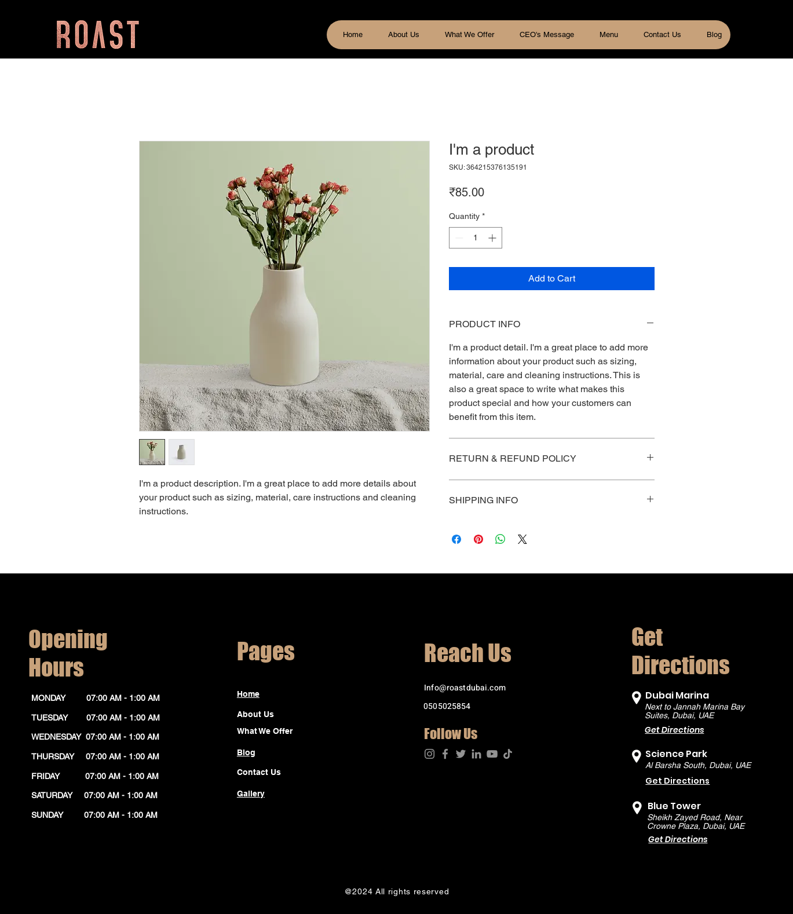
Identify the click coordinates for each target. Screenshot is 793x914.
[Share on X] (522, 539)
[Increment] (493, 238)
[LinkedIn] (476, 754)
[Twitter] (460, 754)
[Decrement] (458, 238)
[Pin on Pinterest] (478, 539)
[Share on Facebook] (456, 539)
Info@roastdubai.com (465, 688)
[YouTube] (492, 754)
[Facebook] (445, 754)
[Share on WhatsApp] (500, 539)
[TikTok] (507, 754)
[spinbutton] (475, 238)
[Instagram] (429, 754)
